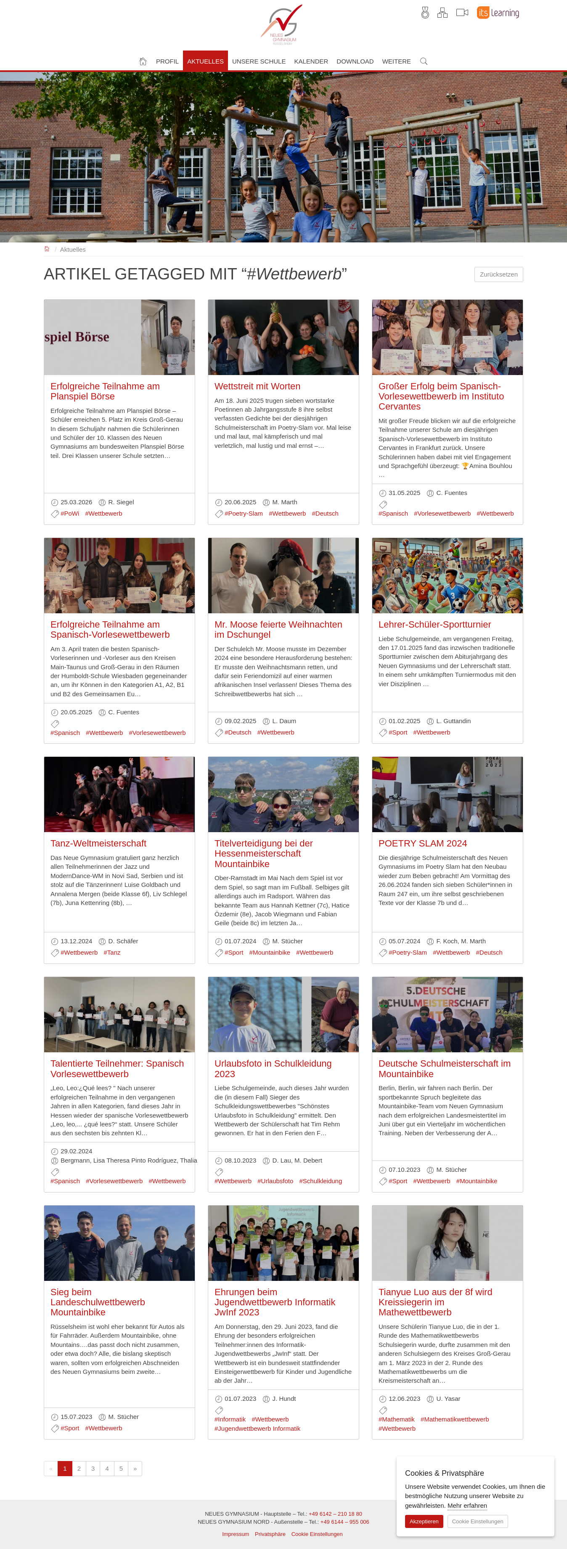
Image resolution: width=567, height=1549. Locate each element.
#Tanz (111, 952)
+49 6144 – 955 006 (345, 1522)
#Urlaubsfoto (275, 1180)
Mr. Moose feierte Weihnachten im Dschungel (278, 629)
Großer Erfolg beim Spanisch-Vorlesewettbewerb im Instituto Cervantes (441, 396)
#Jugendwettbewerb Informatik (257, 1428)
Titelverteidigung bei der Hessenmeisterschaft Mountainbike (264, 853)
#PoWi (70, 513)
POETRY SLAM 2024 (423, 843)
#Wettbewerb (103, 513)
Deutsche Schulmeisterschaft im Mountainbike (445, 1068)
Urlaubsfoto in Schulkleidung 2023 (273, 1068)
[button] (167, 60)
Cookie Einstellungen (317, 1534)
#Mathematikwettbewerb (455, 1419)
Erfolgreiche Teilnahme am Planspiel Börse (105, 391)
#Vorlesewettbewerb (442, 513)
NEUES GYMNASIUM (47, 248)
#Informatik (230, 1419)
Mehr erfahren (467, 1505)
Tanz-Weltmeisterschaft (98, 843)
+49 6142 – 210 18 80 (335, 1514)
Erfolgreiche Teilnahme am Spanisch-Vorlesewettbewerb (110, 629)
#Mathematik (397, 1419)
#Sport (398, 732)
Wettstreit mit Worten (258, 386)
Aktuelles (73, 249)
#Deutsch (325, 513)
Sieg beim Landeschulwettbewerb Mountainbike (97, 1302)
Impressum (235, 1534)
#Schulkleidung (320, 1180)
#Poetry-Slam (244, 513)
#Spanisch (393, 513)
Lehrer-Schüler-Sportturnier (435, 624)
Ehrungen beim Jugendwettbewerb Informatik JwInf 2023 (275, 1302)
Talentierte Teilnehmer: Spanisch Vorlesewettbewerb (117, 1068)
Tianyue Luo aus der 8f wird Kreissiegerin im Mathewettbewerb (436, 1302)
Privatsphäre (270, 1534)
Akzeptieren (424, 1521)
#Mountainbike (270, 952)
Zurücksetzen (499, 274)
